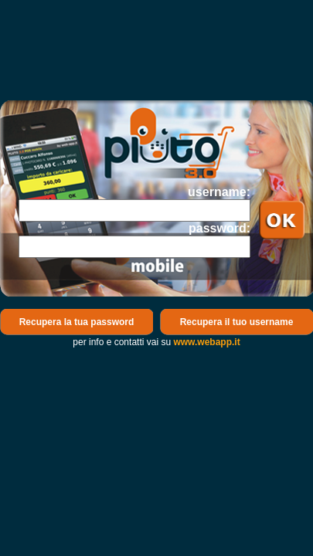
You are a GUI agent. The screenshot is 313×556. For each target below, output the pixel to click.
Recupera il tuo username (237, 322)
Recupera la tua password (76, 322)
